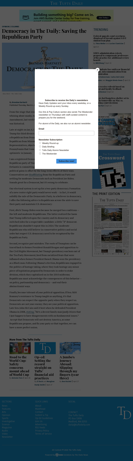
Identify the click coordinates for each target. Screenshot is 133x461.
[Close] (97, 70)
